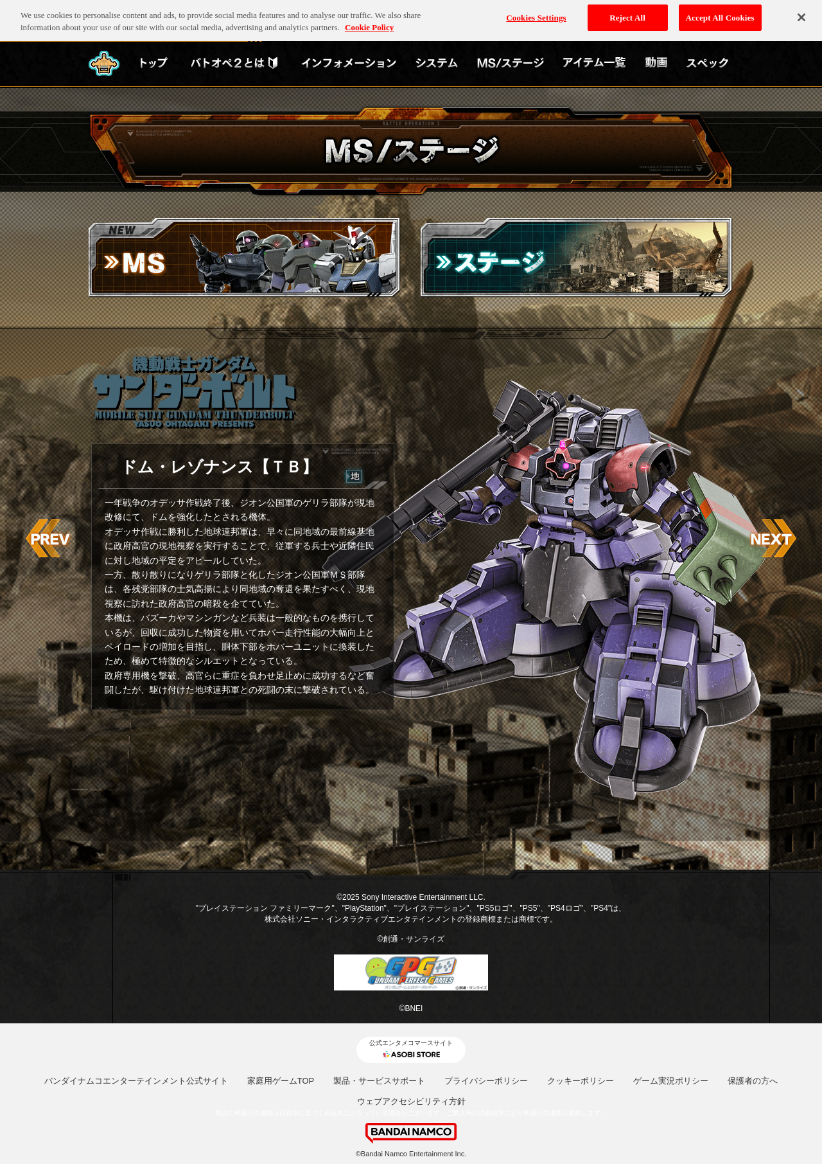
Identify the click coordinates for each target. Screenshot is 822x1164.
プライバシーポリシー (486, 1081)
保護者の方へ (753, 1081)
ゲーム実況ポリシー (670, 1081)
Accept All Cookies (720, 14)
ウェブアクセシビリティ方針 (411, 1101)
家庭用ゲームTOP (281, 1081)
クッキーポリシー (580, 1081)
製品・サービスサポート (379, 1081)
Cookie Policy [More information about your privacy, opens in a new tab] (369, 24)
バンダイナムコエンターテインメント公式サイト (136, 1081)
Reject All (627, 14)
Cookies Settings (536, 14)
